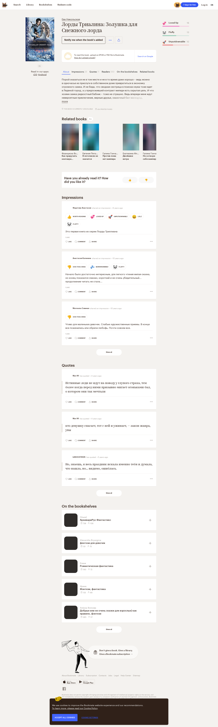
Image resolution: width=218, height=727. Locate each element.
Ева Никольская (71, 19)
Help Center (126, 675)
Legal (116, 675)
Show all (109, 352)
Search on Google (145, 56)
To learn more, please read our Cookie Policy (74, 708)
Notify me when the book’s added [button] (83, 40)
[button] (110, 40)
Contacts (102, 675)
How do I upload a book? (84, 57)
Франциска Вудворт (72, 153)
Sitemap (136, 675)
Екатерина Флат (131, 153)
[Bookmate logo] (4, 4)
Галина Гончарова (112, 153)
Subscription (91, 675)
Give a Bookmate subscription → (116, 654)
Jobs (110, 675)
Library (81, 675)
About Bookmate (69, 675)
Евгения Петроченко (93, 153)
